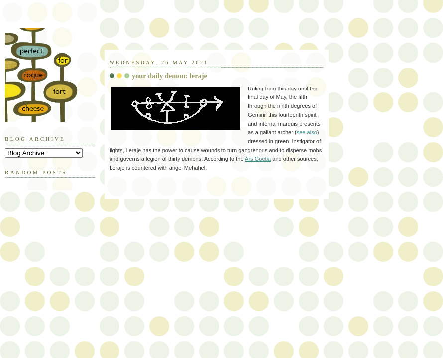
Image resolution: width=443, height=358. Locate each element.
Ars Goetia (258, 159)
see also (307, 132)
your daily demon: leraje (169, 76)
